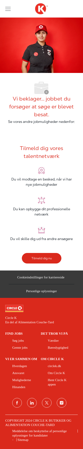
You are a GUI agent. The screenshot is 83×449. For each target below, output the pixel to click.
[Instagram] (61, 403)
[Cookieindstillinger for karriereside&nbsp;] (41, 279)
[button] (8, 8)
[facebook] (17, 403)
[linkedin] (32, 403)
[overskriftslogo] (41, 8)
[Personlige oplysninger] (41, 292)
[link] (41, 308)
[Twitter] (47, 403)
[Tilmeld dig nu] (41, 258)
